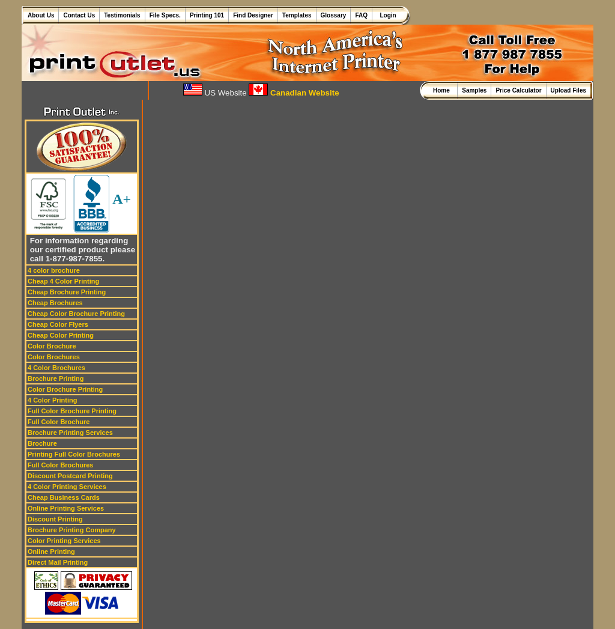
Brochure (42, 443)
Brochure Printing (56, 378)
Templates (297, 15)
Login (386, 15)
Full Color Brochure (58, 421)
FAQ (361, 15)
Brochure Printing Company (72, 529)
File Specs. (165, 15)
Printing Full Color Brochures (74, 454)
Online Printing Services (66, 508)
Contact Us (79, 15)
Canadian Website (294, 92)
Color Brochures (54, 356)
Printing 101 (207, 15)
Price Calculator (518, 90)
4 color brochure (54, 270)
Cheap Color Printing (61, 335)
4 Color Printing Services (67, 486)
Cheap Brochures (55, 302)
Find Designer (253, 15)
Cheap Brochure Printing (67, 292)
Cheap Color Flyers (58, 324)
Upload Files (568, 90)
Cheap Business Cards (64, 497)
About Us (41, 15)
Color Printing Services (64, 540)
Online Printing (51, 551)
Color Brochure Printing (65, 389)
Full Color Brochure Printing (72, 411)
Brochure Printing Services (70, 432)
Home (443, 90)
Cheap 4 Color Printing (63, 281)
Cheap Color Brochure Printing (76, 313)
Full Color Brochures (60, 465)
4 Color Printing (52, 400)
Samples (474, 90)
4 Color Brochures (56, 367)
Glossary (334, 15)
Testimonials (122, 15)
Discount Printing (55, 519)
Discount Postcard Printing (70, 475)
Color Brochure (52, 346)
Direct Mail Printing (58, 562)
